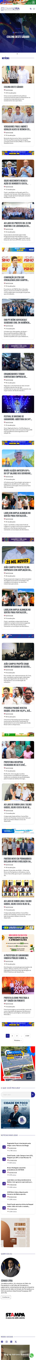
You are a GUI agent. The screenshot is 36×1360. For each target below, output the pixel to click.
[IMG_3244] (18, 736)
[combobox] (16, 1094)
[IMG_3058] (18, 348)
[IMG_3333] (18, 4)
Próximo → (18, 1040)
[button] (30, 8)
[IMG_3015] (18, 638)
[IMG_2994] (18, 251)
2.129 (27, 1036)
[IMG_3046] (18, 154)
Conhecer (6, 1297)
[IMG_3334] (18, 1080)
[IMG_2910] (18, 832)
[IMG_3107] (18, 929)
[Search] (33, 1094)
